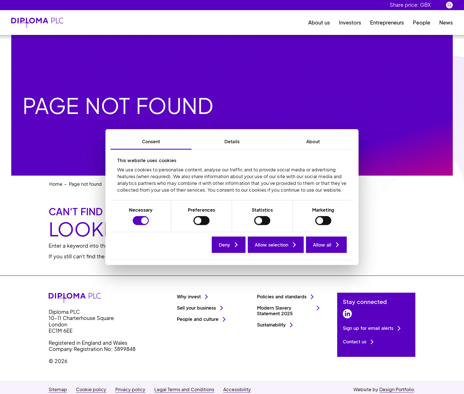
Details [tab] (232, 141)
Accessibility (237, 389)
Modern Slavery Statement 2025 (275, 310)
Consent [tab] (151, 141)
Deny (224, 244)
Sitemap (58, 389)
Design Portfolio (396, 389)
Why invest (189, 296)
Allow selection (271, 244)
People (421, 22)
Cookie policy (91, 389)
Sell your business (196, 308)
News (446, 22)
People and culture (198, 319)
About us (319, 22)
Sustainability (271, 325)
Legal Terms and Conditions (184, 389)
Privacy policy (130, 389)
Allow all (322, 244)
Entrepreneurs (387, 22)
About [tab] (313, 141)
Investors (350, 22)
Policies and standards (282, 296)
